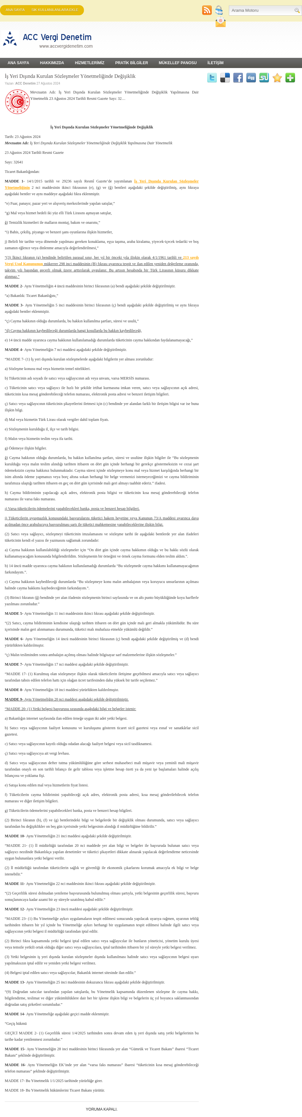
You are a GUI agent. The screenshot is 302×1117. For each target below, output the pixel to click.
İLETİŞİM (216, 63)
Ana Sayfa (15, 10)
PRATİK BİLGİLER (131, 63)
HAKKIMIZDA (52, 63)
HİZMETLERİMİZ (90, 63)
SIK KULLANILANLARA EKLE (54, 10)
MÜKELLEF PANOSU (178, 63)
